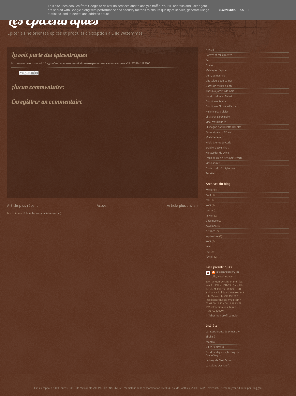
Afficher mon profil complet (222, 315)
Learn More (227, 10)
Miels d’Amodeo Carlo (219, 142)
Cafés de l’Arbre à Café (219, 85)
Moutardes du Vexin (217, 152)
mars (209, 210)
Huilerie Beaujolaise (217, 111)
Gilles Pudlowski (215, 346)
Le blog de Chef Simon (219, 360)
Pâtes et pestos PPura (218, 132)
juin (208, 246)
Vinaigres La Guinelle (218, 116)
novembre (212, 225)
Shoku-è (210, 336)
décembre (212, 220)
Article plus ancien (182, 205)
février (209, 189)
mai (208, 200)
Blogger (256, 388)
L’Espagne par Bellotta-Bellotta (223, 126)
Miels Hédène (213, 137)
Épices (209, 65)
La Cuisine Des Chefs (218, 365)
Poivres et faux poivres (219, 54)
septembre (212, 236)
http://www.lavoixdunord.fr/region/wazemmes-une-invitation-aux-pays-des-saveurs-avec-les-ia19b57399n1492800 (80, 63)
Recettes (211, 173)
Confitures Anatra (216, 101)
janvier (209, 215)
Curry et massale (215, 75)
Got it (244, 10)
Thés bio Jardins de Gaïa (220, 90)
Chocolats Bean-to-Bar (219, 80)
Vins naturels (213, 163)
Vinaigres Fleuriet (216, 121)
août (208, 194)
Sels (208, 60)
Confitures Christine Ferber (221, 106)
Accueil (102, 205)
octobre (210, 231)
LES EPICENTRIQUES (227, 272)
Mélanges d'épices (216, 70)
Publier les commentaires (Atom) (42, 213)
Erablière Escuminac (217, 147)
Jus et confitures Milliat (219, 96)
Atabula (210, 341)
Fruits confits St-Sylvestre (220, 168)
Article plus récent (22, 205)
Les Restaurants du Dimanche (223, 331)
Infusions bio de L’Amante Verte (224, 157)
